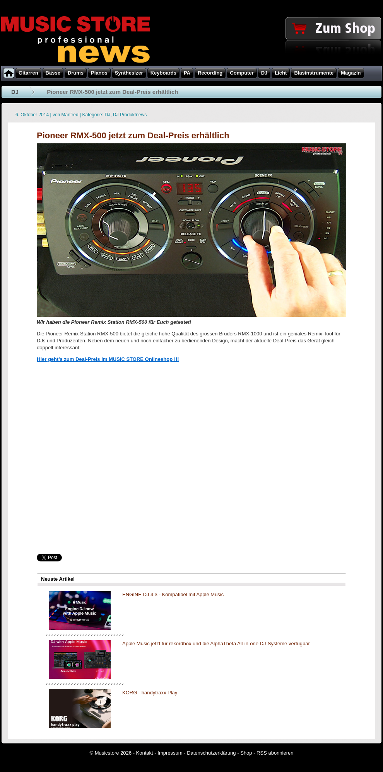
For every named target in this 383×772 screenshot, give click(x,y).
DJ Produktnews (130, 114)
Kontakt (144, 753)
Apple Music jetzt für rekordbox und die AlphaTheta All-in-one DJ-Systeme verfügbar (216, 643)
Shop (246, 753)
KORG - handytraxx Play (149, 692)
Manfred (70, 114)
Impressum (169, 753)
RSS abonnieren (274, 753)
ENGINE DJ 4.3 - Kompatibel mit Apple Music (173, 594)
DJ (15, 91)
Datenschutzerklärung (211, 753)
